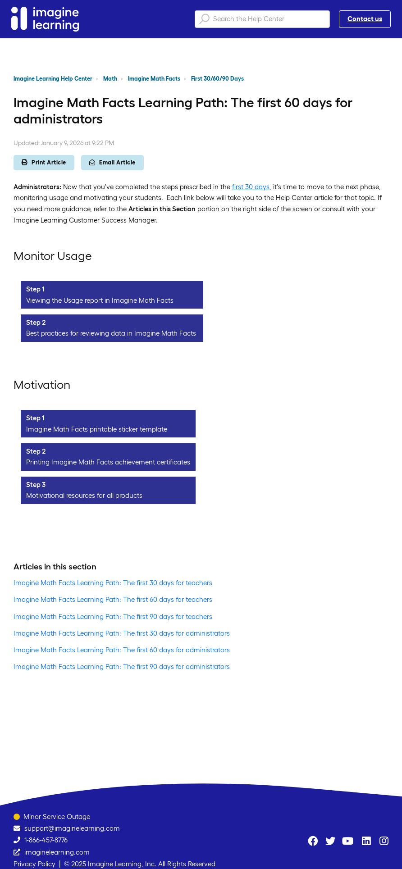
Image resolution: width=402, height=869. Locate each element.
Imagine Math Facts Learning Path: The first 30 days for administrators (122, 633)
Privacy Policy (34, 864)
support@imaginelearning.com (72, 828)
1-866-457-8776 (46, 840)
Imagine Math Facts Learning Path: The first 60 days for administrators (122, 650)
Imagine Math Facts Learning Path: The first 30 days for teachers (113, 583)
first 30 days (251, 187)
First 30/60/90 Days (217, 78)
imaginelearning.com (57, 852)
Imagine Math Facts (154, 78)
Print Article (44, 162)
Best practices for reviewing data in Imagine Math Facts (111, 333)
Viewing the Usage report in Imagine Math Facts (100, 300)
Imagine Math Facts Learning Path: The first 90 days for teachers (113, 616)
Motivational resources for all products (84, 495)
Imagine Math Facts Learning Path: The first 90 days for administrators (122, 666)
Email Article (112, 162)
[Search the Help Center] (262, 19)
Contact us (364, 19)
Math (110, 78)
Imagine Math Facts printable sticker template (96, 429)
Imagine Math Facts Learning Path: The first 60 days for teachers (113, 599)
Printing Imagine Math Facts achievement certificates (108, 462)
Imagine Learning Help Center (53, 78)
